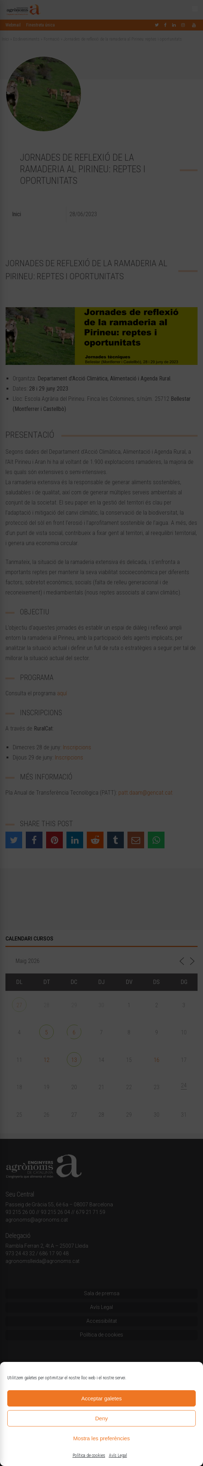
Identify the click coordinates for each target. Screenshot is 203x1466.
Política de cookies (89, 1455)
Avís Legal (118, 1455)
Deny (101, 1418)
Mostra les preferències (101, 1438)
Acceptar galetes (101, 1398)
